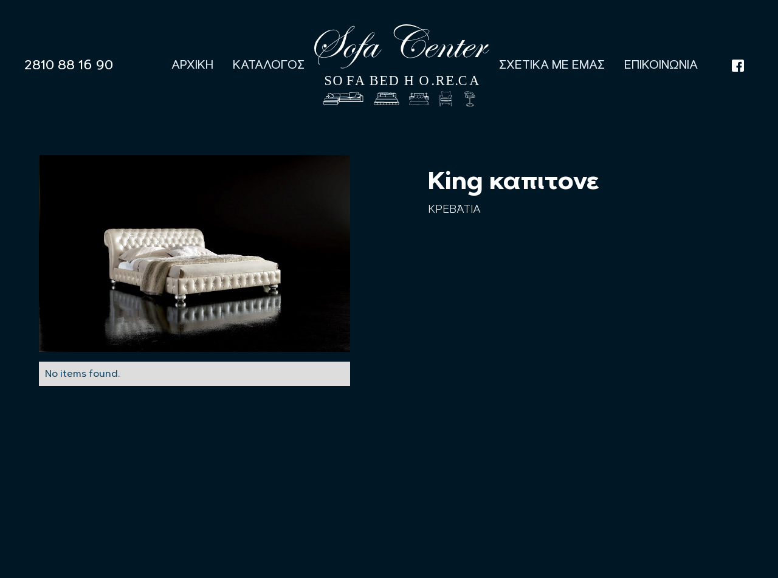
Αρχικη (192, 65)
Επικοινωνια (661, 65)
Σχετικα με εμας (552, 65)
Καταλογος (269, 65)
